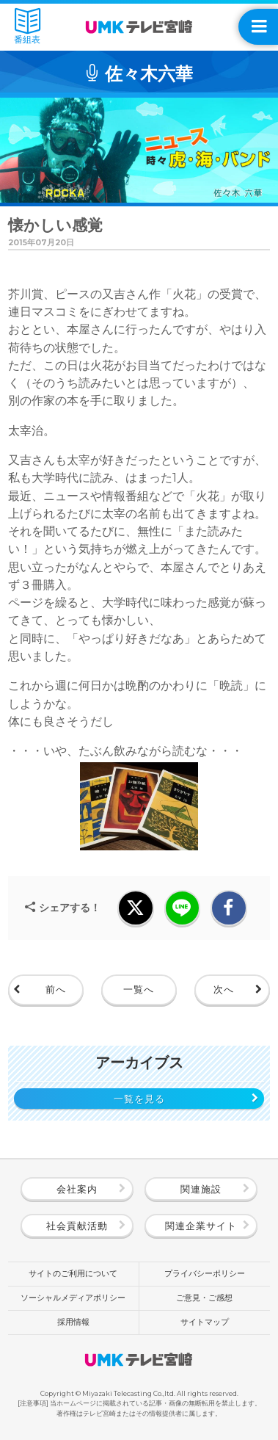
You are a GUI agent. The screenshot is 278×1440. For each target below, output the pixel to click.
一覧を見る (139, 1098)
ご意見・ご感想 (204, 1298)
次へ (223, 989)
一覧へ (138, 989)
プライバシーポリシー (204, 1273)
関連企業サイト (201, 1225)
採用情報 (73, 1322)
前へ (55, 989)
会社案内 (77, 1189)
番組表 (27, 26)
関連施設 (201, 1189)
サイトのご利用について (73, 1273)
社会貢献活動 (77, 1225)
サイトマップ (204, 1322)
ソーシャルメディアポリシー (73, 1298)
